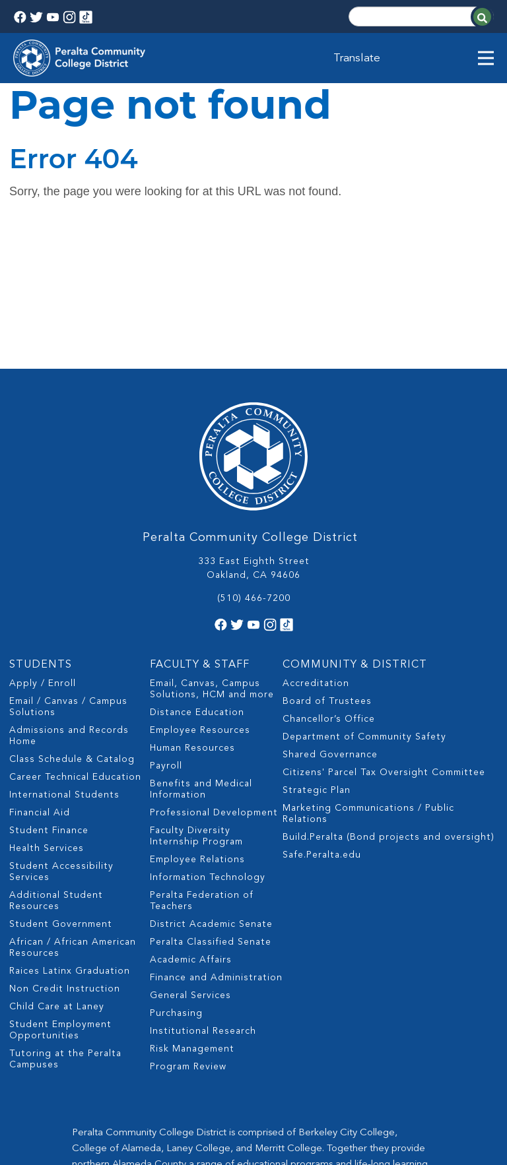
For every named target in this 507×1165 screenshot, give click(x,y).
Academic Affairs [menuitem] (191, 833)
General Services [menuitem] (190, 868)
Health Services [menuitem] (46, 721)
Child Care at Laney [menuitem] (56, 880)
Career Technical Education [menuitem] (75, 650)
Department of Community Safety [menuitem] (364, 610)
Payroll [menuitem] (166, 639)
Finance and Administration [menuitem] (216, 851)
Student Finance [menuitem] (48, 703)
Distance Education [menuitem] (197, 585)
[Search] (421, 16)
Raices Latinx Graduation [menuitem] (69, 844)
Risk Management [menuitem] (192, 922)
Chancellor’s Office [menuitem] (329, 592)
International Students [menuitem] (64, 668)
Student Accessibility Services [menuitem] (61, 745)
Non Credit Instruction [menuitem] (64, 862)
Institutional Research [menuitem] (203, 904)
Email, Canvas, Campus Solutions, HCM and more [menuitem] (212, 562)
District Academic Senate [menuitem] (211, 797)
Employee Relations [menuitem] (197, 733)
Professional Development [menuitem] (214, 686)
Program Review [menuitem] (188, 940)
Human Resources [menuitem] (192, 621)
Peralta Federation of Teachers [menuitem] (202, 774)
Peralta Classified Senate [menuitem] (210, 815)
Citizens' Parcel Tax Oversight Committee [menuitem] (384, 645)
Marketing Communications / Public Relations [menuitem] (368, 687)
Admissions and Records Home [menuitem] (69, 609)
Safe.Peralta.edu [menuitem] (322, 728)
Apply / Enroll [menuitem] (42, 556)
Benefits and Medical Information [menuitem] (201, 662)
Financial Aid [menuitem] (39, 686)
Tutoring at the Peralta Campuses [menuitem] (65, 932)
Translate (358, 58)
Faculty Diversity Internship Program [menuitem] (196, 709)
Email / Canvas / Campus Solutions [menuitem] (68, 580)
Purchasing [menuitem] (176, 886)
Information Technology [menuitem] (207, 750)
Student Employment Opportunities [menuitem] (60, 903)
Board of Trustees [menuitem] (327, 574)
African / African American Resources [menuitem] (72, 821)
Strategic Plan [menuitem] (317, 663)
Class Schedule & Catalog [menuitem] (72, 632)
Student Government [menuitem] (60, 797)
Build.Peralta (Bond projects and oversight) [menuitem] (388, 710)
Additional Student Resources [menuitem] (56, 774)
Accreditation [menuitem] (316, 556)
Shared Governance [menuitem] (330, 628)
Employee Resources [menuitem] (200, 603)
